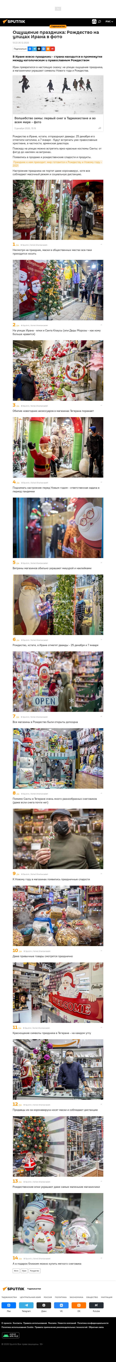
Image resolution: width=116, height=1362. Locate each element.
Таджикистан (9, 1297)
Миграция (106, 1297)
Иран (24, 1271)
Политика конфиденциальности (92, 1323)
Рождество (34, 1271)
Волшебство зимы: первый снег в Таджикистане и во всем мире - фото (55, 120)
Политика (61, 1297)
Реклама (52, 1323)
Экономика (76, 1297)
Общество (92, 1297)
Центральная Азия (30, 1297)
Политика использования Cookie (18, 1327)
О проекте (7, 1323)
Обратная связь (96, 1327)
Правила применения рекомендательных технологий (61, 1327)
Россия (48, 1297)
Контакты (17, 1323)
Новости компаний (67, 1323)
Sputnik (26, 245)
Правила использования (35, 1323)
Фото (16, 1271)
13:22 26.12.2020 (21, 42)
